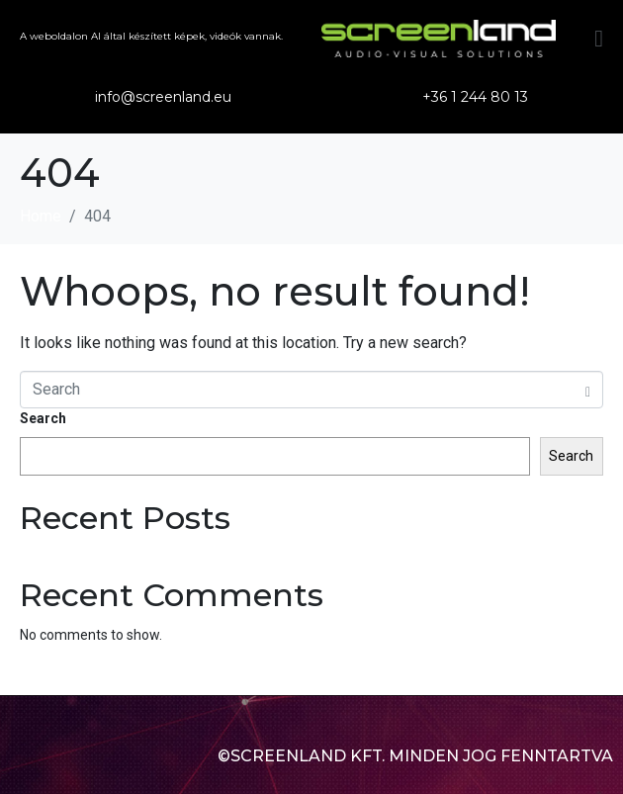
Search (43, 418)
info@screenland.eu (163, 97)
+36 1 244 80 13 (475, 97)
